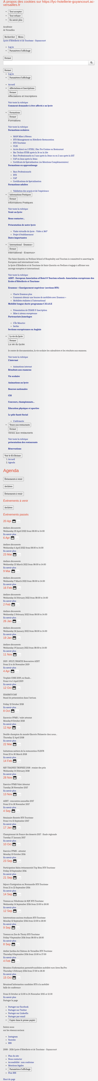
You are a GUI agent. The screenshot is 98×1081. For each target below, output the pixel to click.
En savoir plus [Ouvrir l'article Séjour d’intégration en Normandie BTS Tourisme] (9, 890)
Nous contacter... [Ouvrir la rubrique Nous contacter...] (16, 218)
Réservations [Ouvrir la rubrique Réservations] (14, 448)
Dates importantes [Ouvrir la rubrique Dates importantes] (17, 237)
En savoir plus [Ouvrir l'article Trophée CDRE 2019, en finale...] (9, 684)
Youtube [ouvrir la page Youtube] (12, 1040)
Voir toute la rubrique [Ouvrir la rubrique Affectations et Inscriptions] (18, 102)
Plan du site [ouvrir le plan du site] (13, 1056)
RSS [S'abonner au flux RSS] (10, 1043)
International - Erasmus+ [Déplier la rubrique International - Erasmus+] (21, 244)
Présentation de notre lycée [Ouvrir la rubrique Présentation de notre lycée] (22, 225)
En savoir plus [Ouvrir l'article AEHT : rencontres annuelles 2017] (9, 807)
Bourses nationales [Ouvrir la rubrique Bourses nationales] (17, 389)
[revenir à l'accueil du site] (49, 40)
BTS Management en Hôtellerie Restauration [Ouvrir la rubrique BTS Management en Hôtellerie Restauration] (33, 139)
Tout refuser (15, 15)
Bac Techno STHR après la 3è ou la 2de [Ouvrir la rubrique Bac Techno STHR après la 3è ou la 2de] (30, 152)
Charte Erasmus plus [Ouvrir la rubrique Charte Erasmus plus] (22, 294)
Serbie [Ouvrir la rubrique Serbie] (16, 326)
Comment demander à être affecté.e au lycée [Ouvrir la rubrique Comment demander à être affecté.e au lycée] (30, 105)
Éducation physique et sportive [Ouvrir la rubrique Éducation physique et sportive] (23, 408)
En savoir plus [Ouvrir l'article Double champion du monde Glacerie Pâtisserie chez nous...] (9, 740)
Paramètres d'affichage (19, 1069)
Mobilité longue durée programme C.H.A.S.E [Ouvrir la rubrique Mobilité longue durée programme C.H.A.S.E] (30, 303)
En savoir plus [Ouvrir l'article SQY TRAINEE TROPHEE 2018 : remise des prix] (9, 774)
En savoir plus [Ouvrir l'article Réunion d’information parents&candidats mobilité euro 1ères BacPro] (9, 974)
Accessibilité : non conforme (21, 1062)
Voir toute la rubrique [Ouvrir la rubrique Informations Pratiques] (18, 209)
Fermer (7, 58)
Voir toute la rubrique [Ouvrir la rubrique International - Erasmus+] (18, 275)
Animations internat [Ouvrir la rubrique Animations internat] (22, 366)
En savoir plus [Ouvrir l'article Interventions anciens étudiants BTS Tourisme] (9, 924)
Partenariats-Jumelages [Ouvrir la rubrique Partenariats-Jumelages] (20, 316)
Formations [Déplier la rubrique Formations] (14, 112)
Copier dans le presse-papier (22, 1020)
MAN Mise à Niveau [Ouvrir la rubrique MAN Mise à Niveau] (22, 136)
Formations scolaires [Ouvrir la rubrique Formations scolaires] (18, 130)
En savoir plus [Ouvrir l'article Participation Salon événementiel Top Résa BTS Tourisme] (9, 874)
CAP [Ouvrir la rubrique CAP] (15, 178)
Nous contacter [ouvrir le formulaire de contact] (15, 1059)
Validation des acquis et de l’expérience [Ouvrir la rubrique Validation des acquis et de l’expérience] (31, 191)
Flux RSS (12, 1073)
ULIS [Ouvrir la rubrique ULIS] (15, 146)
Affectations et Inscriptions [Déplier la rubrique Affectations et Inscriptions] (21, 88)
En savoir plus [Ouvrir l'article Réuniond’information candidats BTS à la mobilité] (9, 997)
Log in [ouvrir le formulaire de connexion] (11, 47)
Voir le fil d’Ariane (12, 455)
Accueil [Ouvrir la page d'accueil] (11, 459)
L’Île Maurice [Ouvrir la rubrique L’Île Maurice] (19, 323)
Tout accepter (15, 11)
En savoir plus (15, 20)
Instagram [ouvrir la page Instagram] (13, 1036)
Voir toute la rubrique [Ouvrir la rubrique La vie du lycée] (18, 357)
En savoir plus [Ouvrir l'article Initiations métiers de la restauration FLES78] (9, 757)
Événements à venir (13, 479)
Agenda (11, 462)
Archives (8, 486)
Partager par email (16, 1016)
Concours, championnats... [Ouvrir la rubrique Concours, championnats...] (21, 402)
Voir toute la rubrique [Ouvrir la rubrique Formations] (18, 127)
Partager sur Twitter (17, 1010)
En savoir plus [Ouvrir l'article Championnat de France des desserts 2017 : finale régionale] (9, 840)
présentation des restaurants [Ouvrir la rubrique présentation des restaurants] (22, 442)
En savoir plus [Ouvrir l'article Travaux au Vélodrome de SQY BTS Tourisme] (9, 907)
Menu (20, 37)
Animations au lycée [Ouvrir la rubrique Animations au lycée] (18, 382)
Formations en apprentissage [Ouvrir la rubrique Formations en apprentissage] (22, 165)
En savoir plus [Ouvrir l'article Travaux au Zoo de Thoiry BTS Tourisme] (9, 940)
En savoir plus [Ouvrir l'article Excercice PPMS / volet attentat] (9, 724)
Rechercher (9, 37)
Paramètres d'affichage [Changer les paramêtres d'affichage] (19, 50)
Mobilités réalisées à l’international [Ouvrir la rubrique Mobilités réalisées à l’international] (29, 300)
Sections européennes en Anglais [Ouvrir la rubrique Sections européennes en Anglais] (24, 329)
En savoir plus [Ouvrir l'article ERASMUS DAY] (9, 707)
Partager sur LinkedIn (18, 1013)
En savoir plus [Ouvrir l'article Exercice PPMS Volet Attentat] (9, 790)
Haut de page (9, 1079)
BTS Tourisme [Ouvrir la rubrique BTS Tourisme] (19, 143)
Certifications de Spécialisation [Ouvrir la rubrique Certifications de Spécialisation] (27, 181)
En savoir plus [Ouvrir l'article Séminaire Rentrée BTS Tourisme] (9, 824)
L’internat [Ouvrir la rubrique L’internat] (13, 360)
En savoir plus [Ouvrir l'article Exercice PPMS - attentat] (9, 857)
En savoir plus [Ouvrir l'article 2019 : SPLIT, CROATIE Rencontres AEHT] (9, 667)
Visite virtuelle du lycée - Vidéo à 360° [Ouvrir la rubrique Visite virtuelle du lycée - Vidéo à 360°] (30, 231)
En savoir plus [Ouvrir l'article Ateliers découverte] (9, 534)
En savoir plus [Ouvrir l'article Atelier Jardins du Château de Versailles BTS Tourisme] (9, 957)
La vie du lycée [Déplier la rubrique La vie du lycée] (16, 336)
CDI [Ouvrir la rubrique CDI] (10, 395)
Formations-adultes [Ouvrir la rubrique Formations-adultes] (18, 184)
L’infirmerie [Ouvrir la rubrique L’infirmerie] (18, 421)
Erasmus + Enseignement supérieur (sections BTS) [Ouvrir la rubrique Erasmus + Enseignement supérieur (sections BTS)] (33, 287)
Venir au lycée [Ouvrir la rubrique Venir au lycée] (15, 212)
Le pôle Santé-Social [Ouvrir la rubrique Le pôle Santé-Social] (18, 414)
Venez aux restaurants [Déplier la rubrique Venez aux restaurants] (19, 424)
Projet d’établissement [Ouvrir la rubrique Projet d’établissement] (23, 234)
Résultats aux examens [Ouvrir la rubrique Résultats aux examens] (19, 370)
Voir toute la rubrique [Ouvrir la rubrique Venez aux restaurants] (18, 439)
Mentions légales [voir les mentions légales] (16, 1065)
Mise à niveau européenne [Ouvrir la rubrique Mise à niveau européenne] (25, 313)
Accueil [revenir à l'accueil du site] (11, 84)
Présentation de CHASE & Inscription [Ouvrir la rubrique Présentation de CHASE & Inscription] (30, 310)
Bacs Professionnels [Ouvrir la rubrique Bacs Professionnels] (22, 171)
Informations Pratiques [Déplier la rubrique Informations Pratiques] (20, 194)
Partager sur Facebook (18, 1007)
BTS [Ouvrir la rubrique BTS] (15, 175)
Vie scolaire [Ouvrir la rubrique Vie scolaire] (14, 376)
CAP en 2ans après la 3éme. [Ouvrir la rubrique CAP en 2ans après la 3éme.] (25, 159)
